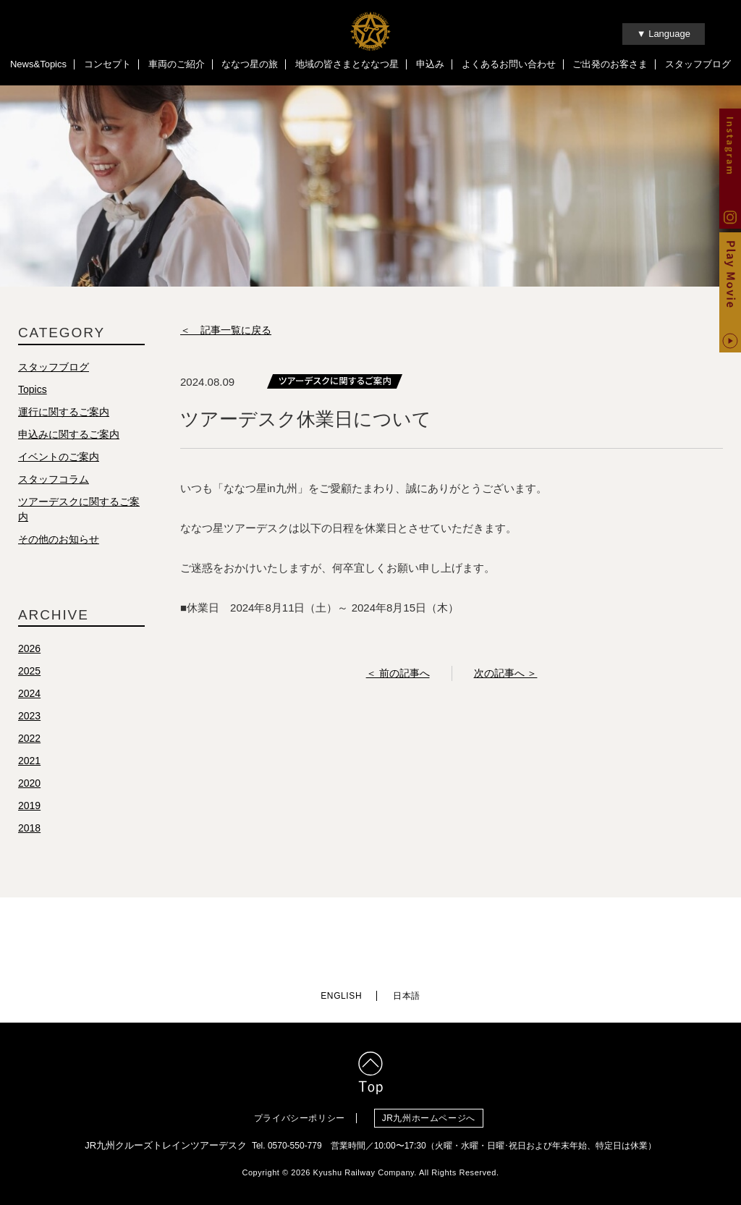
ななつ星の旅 (249, 64)
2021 (29, 762)
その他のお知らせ (58, 540)
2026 (29, 650)
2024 (29, 695)
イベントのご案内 (58, 458)
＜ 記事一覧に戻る (225, 331)
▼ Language (663, 33)
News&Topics (38, 64)
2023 (29, 717)
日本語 (406, 994)
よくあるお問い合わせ (509, 64)
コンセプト (107, 64)
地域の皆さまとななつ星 (347, 64)
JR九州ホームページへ (432, 1115)
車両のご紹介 (176, 64)
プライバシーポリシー (299, 1115)
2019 (29, 807)
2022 (29, 739)
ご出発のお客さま (610, 64)
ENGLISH (341, 994)
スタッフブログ (698, 64)
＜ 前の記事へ (398, 674)
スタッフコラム (53, 480)
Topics (32, 391)
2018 (29, 829)
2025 (29, 672)
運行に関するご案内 (63, 413)
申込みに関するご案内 (68, 435)
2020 (29, 784)
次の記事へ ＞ (506, 674)
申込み (430, 64)
